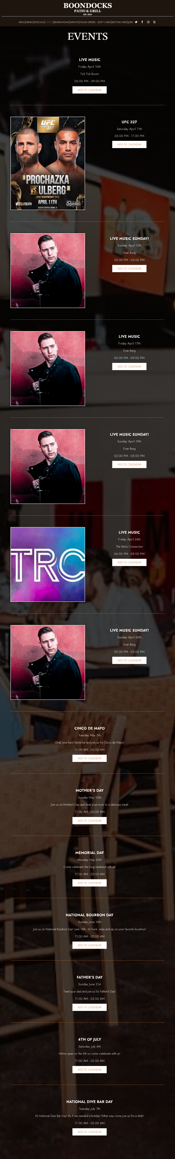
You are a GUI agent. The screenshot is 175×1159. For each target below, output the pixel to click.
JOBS (130, 22)
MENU (22, 22)
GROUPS (74, 22)
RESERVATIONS (61, 22)
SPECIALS (39, 22)
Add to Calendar (89, 90)
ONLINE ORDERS (88, 22)
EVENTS (49, 22)
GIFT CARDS (105, 22)
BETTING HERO (119, 22)
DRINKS (29, 22)
